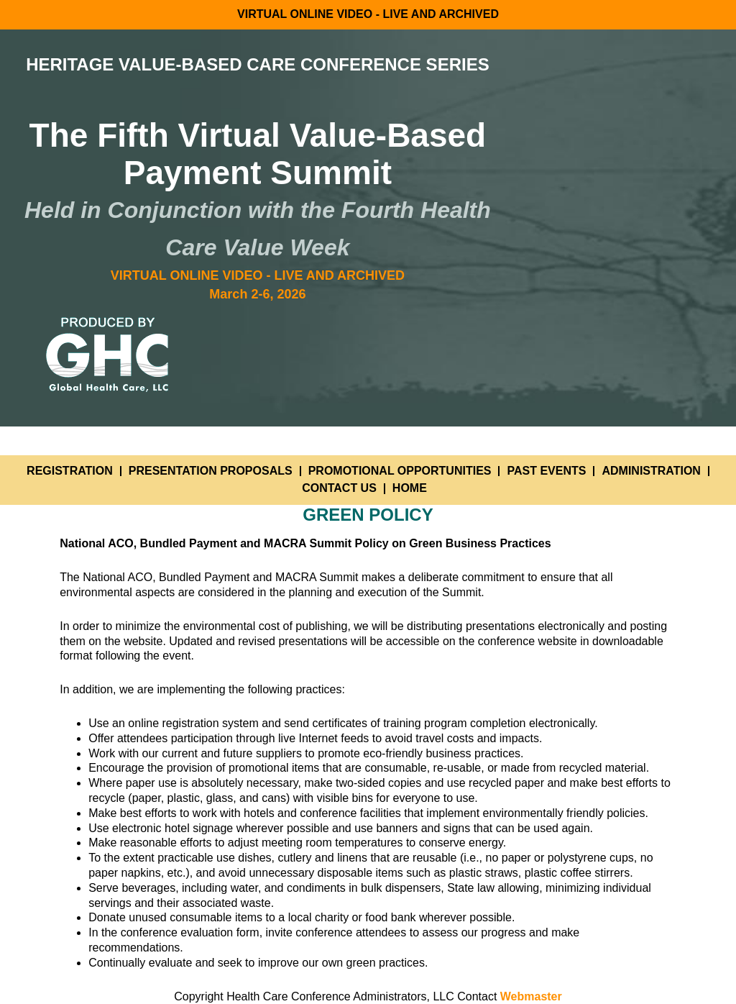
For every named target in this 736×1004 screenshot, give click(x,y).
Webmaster (531, 996)
